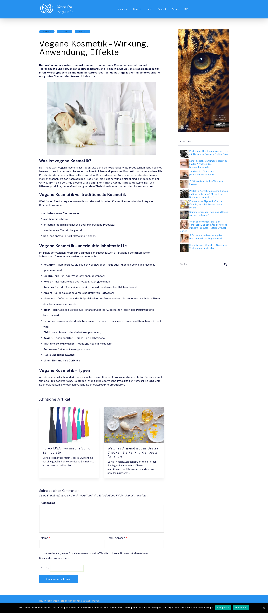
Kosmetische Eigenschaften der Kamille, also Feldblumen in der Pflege (206, 204)
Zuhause (121, 9)
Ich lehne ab (241, 607)
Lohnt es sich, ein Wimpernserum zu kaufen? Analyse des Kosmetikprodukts (208, 164)
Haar (148, 9)
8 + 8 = (45, 568)
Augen (175, 9)
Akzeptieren (223, 607)
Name (45, 538)
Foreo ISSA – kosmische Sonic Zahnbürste (67, 450)
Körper (136, 9)
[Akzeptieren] (263, 607)
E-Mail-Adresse (116, 538)
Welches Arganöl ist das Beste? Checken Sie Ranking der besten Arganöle (134, 452)
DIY (186, 9)
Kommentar (48, 502)
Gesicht (161, 9)
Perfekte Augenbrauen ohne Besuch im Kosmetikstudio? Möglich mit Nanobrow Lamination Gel (208, 194)
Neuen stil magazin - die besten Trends (59, 601)
